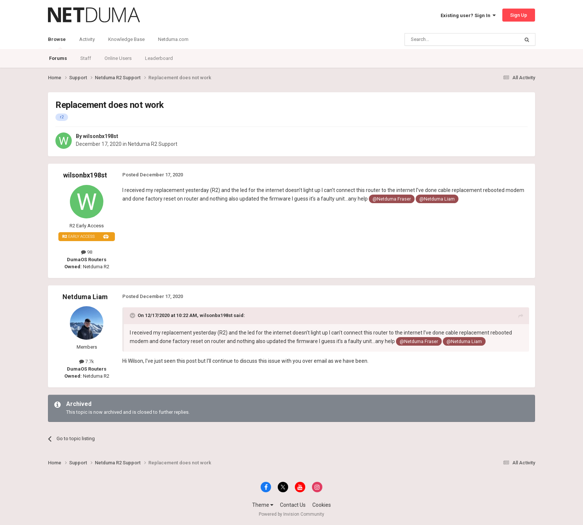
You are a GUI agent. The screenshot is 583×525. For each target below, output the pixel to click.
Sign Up (518, 15)
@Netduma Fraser (392, 199)
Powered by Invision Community (291, 514)
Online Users (118, 58)
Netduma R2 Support (152, 144)
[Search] (444, 39)
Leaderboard (159, 58)
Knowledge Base (126, 39)
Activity (87, 39)
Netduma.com (173, 39)
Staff (85, 58)
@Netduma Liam (437, 199)
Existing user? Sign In (468, 15)
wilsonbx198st (100, 136)
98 (86, 252)
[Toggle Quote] (133, 315)
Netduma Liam (85, 297)
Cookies (321, 505)
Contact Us (293, 505)
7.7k (86, 361)
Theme (262, 505)
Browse (57, 42)
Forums (58, 58)
